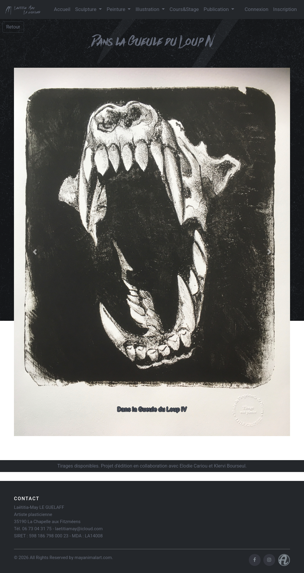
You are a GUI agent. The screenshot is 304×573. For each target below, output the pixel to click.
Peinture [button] (116, 9)
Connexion (256, 9)
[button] (35, 252)
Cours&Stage (184, 9)
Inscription (285, 9)
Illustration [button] (147, 9)
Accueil (62, 9)
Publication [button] (217, 9)
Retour (13, 27)
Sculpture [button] (86, 9)
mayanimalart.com (93, 557)
